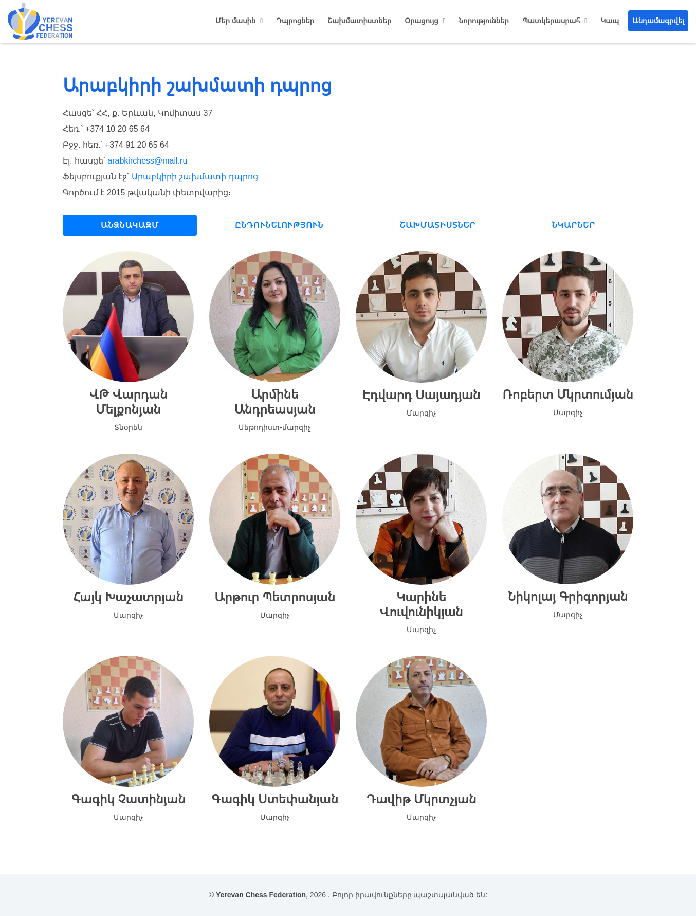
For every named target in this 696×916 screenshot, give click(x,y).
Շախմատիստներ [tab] (438, 225)
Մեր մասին (235, 20)
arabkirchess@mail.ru (147, 160)
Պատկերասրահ (551, 20)
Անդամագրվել (658, 20)
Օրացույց (421, 20)
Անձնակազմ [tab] (130, 225)
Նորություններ (484, 20)
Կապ (609, 20)
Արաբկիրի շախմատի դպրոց (195, 176)
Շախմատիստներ (359, 20)
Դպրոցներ (295, 20)
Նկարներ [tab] (573, 225)
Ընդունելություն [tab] (279, 225)
